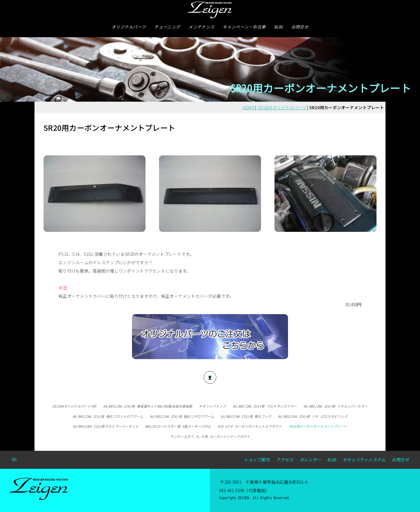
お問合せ (299, 27)
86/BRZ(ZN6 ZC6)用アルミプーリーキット (105, 426)
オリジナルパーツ (129, 27)
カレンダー (310, 460)
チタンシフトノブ (212, 406)
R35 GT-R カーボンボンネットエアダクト (250, 426)
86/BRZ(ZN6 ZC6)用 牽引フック (246, 416)
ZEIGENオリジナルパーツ (281, 107)
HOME (248, 107)
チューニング (167, 27)
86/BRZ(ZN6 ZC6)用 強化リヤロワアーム (182, 416)
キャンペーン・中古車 (244, 27)
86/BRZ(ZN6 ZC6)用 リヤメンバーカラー (336, 406)
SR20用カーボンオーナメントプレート (318, 426)
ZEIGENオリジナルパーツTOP (74, 406)
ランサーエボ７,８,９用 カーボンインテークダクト (210, 436)
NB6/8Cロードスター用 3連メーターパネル (178, 426)
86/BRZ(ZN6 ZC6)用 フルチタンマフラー (265, 406)
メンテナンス (201, 27)
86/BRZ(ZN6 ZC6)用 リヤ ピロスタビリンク (312, 416)
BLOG (278, 27)
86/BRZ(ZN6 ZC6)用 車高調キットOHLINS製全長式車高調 (147, 406)
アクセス (284, 460)
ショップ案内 (257, 460)
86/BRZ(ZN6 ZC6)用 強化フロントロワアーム (108, 416)
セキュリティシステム (364, 460)
